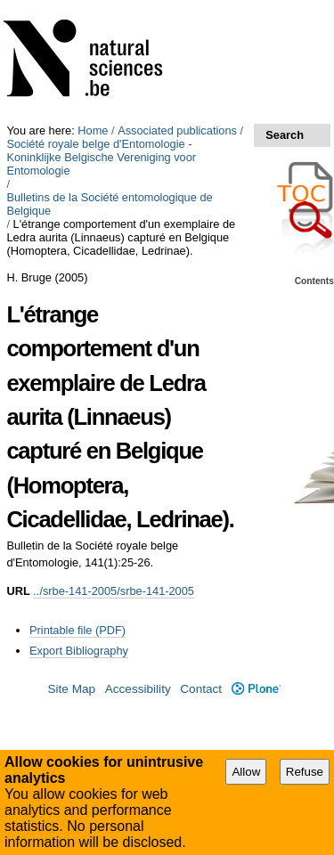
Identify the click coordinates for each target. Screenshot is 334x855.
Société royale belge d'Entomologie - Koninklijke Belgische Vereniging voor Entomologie (101, 157)
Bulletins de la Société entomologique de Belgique (109, 204)
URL (17, 591)
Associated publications (177, 130)
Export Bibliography (78, 650)
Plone (256, 689)
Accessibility (138, 689)
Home (92, 130)
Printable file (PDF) (77, 630)
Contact (201, 689)
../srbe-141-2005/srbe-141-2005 (113, 591)
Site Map (71, 689)
